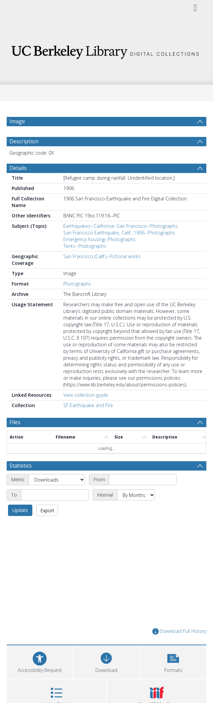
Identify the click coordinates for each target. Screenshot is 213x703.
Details (18, 168)
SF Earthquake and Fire (88, 405)
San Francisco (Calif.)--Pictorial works (102, 256)
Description (23, 141)
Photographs (77, 284)
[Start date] (143, 479)
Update (20, 510)
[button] (173, 661)
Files (14, 422)
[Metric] (57, 479)
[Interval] (136, 495)
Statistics (20, 465)
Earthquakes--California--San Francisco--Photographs (120, 226)
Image (17, 121)
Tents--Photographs (84, 246)
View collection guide (85, 395)
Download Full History (179, 631)
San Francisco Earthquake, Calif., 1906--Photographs (119, 232)
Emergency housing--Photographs (99, 239)
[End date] (55, 495)
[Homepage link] (106, 50)
